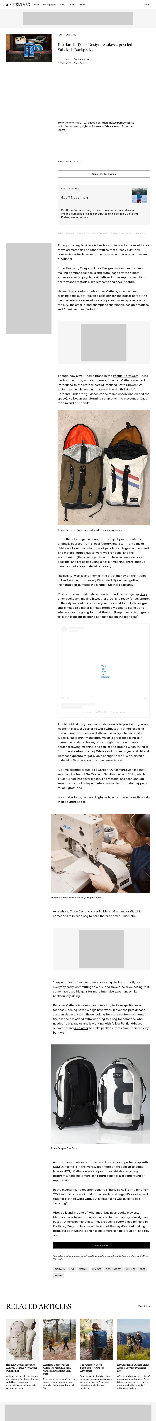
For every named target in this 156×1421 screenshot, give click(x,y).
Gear (36, 4)
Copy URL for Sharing (104, 173)
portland (83, 1269)
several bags (91, 779)
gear (72, 1269)
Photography (49, 4)
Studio (83, 4)
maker (142, 1269)
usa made (96, 1269)
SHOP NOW (101, 1245)
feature (59, 1275)
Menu (147, 4)
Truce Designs (103, 268)
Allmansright (97, 1256)
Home (60, 35)
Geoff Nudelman (81, 59)
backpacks (71, 35)
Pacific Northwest (125, 376)
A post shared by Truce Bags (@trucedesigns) (103, 712)
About (72, 4)
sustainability (113, 1269)
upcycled (130, 1269)
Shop (62, 4)
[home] (18, 4)
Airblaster (81, 1028)
